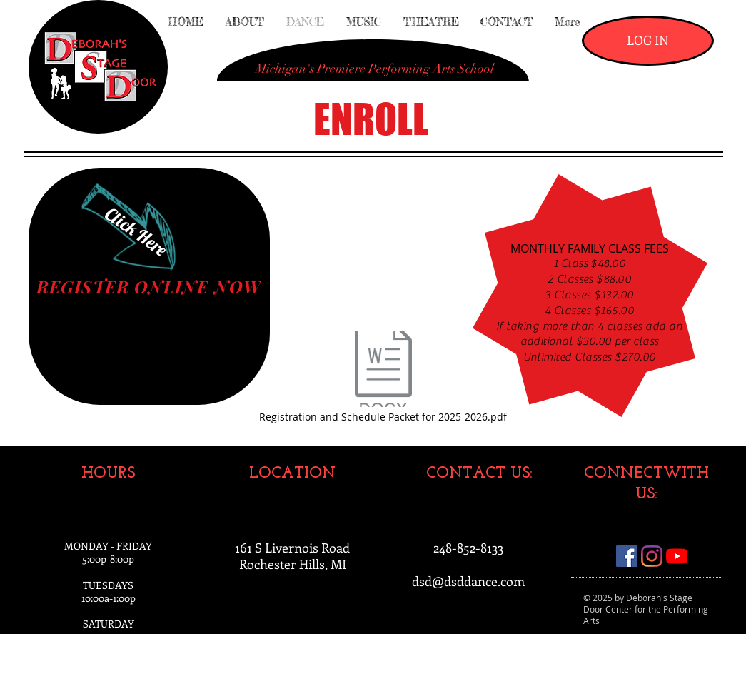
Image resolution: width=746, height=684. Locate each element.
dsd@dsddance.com (468, 581)
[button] (375, 69)
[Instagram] (651, 556)
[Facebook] (626, 556)
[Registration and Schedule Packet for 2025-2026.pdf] (383, 377)
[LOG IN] (647, 41)
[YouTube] (676, 556)
